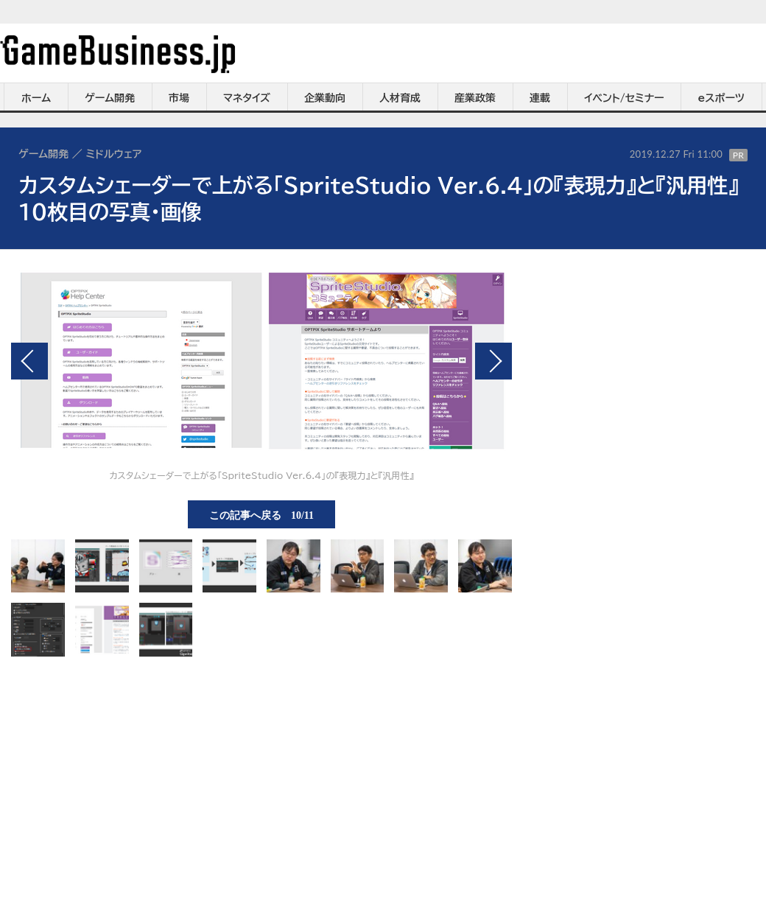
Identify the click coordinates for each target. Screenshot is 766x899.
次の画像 (493, 361)
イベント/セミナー (624, 98)
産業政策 (475, 98)
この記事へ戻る (261, 514)
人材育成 (400, 98)
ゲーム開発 (110, 98)
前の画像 (29, 361)
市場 (179, 98)
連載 (540, 98)
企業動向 (324, 98)
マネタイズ (246, 98)
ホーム (36, 98)
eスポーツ (721, 98)
